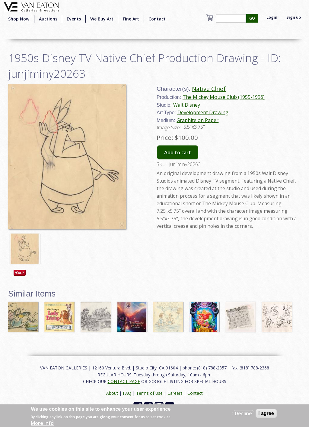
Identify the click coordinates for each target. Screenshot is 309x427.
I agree (266, 413)
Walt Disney (186, 105)
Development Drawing (202, 112)
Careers (175, 393)
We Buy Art (101, 19)
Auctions (48, 19)
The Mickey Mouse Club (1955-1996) (224, 97)
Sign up (293, 17)
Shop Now (19, 19)
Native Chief (209, 89)
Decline (243, 413)
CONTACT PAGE (124, 381)
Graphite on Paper (197, 120)
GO (252, 18)
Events (74, 19)
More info (42, 423)
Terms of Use (149, 393)
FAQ (127, 393)
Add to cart (177, 152)
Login (271, 17)
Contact (157, 19)
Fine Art (131, 19)
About (112, 393)
